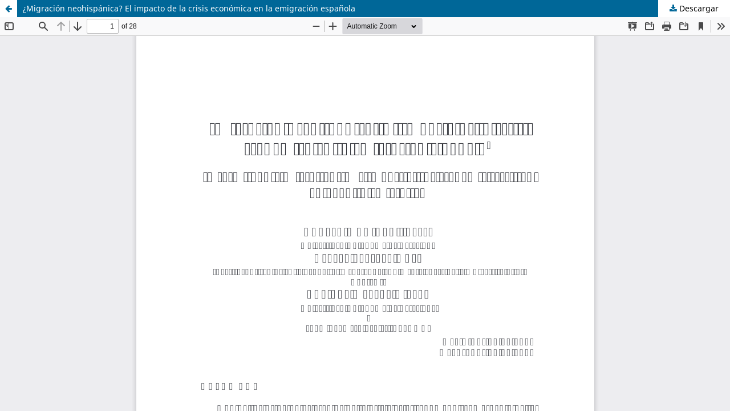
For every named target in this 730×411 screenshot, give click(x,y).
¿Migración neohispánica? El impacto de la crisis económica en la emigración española (189, 8)
